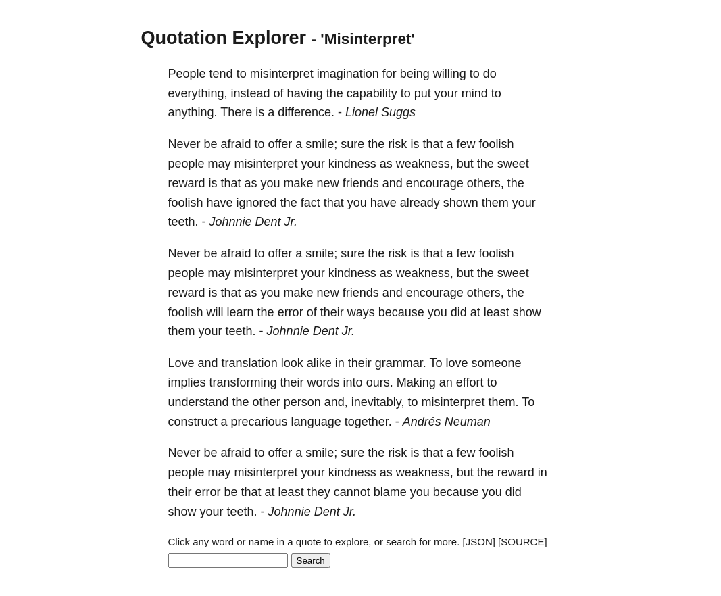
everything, (198, 93)
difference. (306, 112)
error (290, 312)
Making (416, 382)
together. (368, 421)
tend (221, 73)
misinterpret (282, 73)
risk (397, 144)
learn (240, 312)
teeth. (183, 221)
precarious (259, 421)
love (456, 363)
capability (372, 93)
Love (181, 363)
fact (310, 202)
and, (336, 402)
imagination (348, 73)
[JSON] (479, 541)
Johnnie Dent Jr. (253, 221)
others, (485, 183)
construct (193, 421)
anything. (193, 112)
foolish (496, 144)
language (316, 421)
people (186, 163)
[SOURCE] (522, 541)
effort (470, 382)
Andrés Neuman (447, 421)
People (187, 73)
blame (390, 492)
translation (250, 363)
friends (361, 183)
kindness (352, 163)
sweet (513, 163)
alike (319, 363)
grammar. (400, 363)
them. (504, 402)
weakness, (424, 163)
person (302, 402)
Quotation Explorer (224, 38)
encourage (435, 183)
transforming (243, 382)
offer (280, 144)
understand (198, 402)
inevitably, (378, 402)
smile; (321, 144)
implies (187, 382)
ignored (257, 202)
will (215, 312)
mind (475, 93)
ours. (379, 382)
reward (186, 183)
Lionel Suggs (380, 112)
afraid (236, 144)
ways (361, 312)
